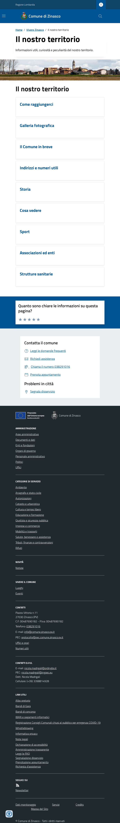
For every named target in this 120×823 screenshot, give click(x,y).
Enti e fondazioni (25, 445)
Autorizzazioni (23, 498)
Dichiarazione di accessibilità (32, 745)
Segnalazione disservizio (29, 758)
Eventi (19, 593)
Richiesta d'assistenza (28, 766)
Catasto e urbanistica (28, 504)
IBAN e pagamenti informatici (32, 717)
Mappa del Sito (39, 809)
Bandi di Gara (23, 706)
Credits (80, 805)
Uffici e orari (22, 643)
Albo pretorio (23, 700)
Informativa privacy (27, 734)
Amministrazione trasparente (32, 749)
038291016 (33, 626)
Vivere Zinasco (35, 30)
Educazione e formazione (30, 515)
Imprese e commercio (28, 526)
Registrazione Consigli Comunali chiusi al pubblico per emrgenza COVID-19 (58, 723)
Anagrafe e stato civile (28, 493)
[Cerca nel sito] (98, 16)
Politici (19, 462)
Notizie (19, 568)
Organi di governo (26, 451)
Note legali (22, 739)
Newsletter (22, 790)
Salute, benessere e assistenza (33, 537)
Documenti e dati (25, 440)
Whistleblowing (24, 728)
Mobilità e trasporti (26, 531)
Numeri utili (22, 648)
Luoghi (19, 588)
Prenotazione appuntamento (32, 762)
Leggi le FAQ (23, 754)
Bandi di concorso (26, 711)
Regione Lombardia (25, 4)
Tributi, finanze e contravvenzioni (34, 542)
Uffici (18, 467)
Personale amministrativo (30, 456)
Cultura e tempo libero (28, 509)
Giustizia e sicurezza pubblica (32, 520)
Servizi (55, 805)
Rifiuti (19, 548)
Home (19, 30)
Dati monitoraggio (26, 805)
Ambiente (21, 487)
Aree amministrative (27, 434)
